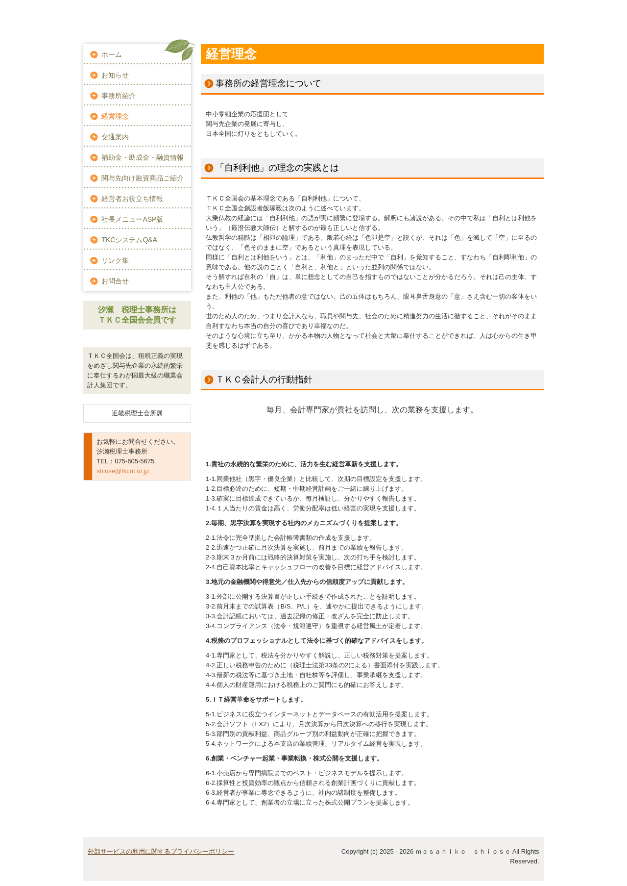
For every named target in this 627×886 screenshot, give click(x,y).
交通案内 (115, 137)
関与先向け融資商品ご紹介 (142, 178)
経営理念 (115, 116)
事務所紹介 (118, 96)
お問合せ (115, 281)
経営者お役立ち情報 (132, 199)
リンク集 (115, 260)
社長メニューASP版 (132, 219)
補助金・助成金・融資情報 (142, 157)
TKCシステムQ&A (129, 240)
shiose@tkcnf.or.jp (122, 471)
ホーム (111, 54)
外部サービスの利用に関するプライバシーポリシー (161, 851)
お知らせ (115, 75)
